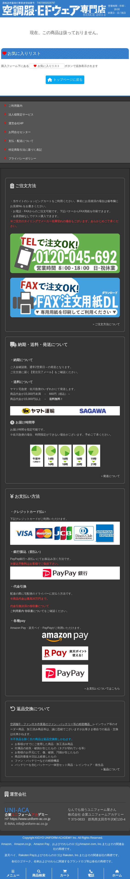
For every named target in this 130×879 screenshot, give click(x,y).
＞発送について (110, 476)
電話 (91, 873)
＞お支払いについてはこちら (102, 688)
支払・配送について (21, 141)
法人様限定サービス (21, 114)
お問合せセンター (20, 132)
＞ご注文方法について (106, 324)
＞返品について (110, 769)
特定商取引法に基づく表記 (25, 149)
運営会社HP (16, 123)
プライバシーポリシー (22, 158)
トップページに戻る (65, 79)
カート (65, 873)
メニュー (12, 873)
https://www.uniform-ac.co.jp (30, 819)
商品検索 (38, 873)
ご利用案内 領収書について (27, 611)
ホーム (117, 873)
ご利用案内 (15, 105)
